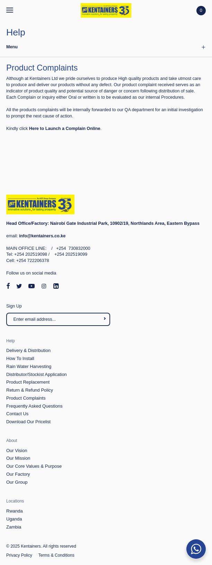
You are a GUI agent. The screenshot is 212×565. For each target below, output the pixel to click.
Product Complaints (25, 398)
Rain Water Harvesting (28, 366)
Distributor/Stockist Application (36, 374)
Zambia (13, 527)
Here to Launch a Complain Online (64, 128)
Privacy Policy (19, 555)
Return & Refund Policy (29, 390)
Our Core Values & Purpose (34, 466)
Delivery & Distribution (28, 350)
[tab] (106, 47)
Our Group (16, 482)
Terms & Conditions (56, 555)
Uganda (14, 519)
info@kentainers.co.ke (42, 236)
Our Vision (16, 450)
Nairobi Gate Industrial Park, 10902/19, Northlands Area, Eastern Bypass (103, 223)
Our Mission (18, 458)
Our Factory (18, 474)
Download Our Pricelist (28, 421)
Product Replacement (28, 382)
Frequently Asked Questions (34, 406)
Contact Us (17, 413)
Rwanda (14, 511)
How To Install (20, 358)
